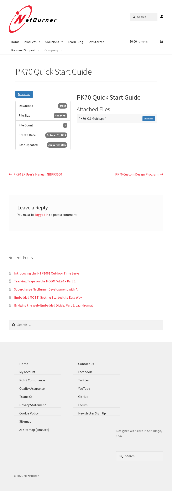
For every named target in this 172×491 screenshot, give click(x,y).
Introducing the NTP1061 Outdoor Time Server (47, 273)
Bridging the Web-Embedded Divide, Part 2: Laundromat (53, 305)
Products (32, 42)
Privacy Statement (32, 405)
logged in (41, 215)
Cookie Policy (28, 413)
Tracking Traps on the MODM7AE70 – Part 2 (44, 281)
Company (54, 50)
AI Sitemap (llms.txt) (34, 430)
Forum (83, 405)
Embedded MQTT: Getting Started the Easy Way (48, 297)
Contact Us (86, 364)
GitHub (83, 397)
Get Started (96, 42)
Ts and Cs (25, 397)
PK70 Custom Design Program (136, 174)
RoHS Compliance (32, 380)
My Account (27, 372)
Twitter (83, 380)
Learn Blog (75, 42)
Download (24, 94)
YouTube (84, 388)
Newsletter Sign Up (92, 413)
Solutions (54, 42)
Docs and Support (25, 50)
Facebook (85, 372)
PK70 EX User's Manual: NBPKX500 (37, 174)
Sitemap (25, 421)
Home (15, 42)
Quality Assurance (32, 388)
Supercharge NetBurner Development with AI (46, 289)
